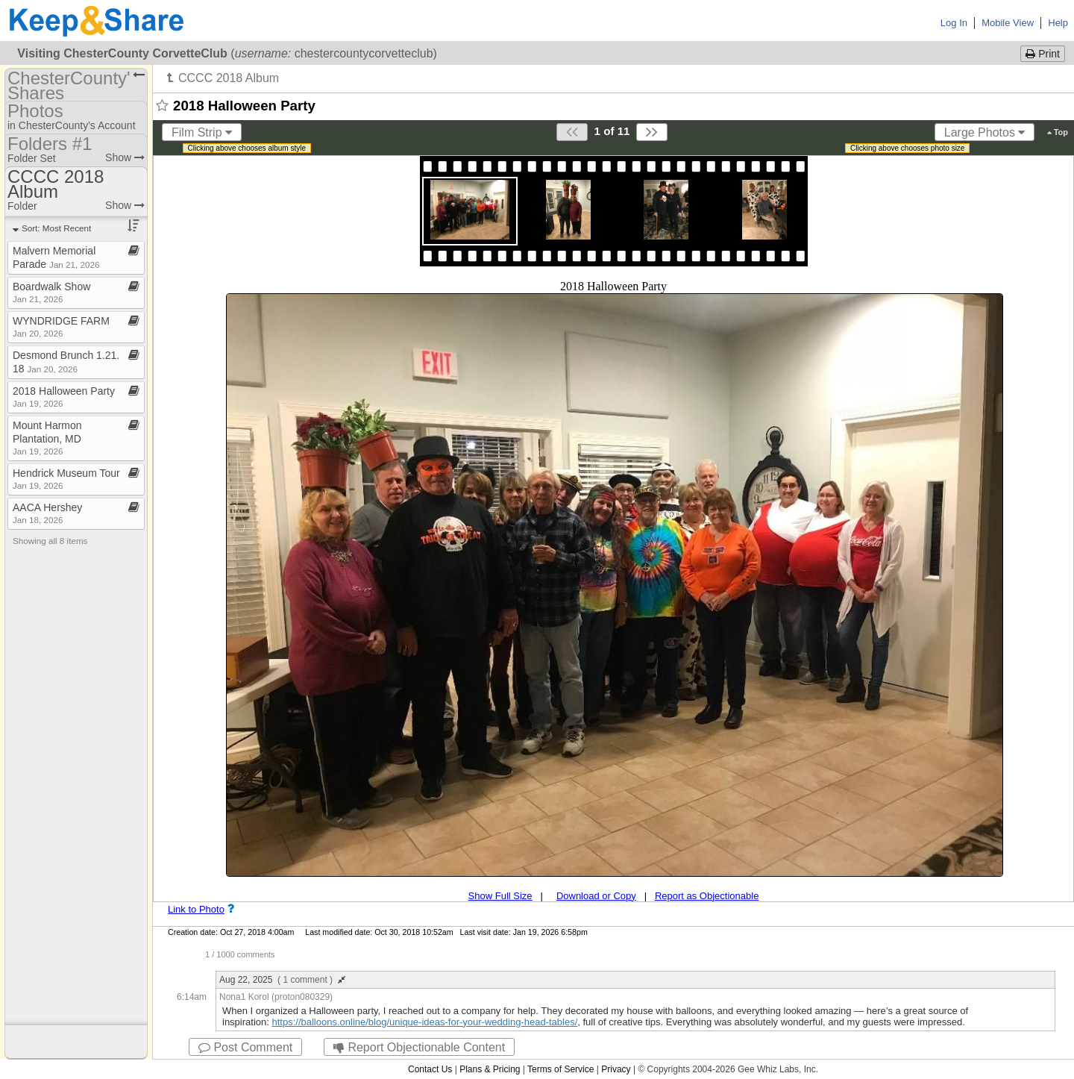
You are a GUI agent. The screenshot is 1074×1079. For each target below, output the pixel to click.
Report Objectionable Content (419, 1047)
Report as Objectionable (707, 895)
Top (1057, 132)
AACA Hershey (47, 513)
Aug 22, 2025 (282, 980)
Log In (953, 22)
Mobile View (1008, 22)
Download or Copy (596, 895)
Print (1043, 54)
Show (125, 157)
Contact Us (430, 1069)
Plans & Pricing (489, 1069)
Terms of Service (560, 1069)
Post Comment (245, 1047)
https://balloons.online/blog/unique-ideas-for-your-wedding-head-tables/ (424, 1022)
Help (1058, 22)
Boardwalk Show (51, 292)
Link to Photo (196, 909)
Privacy (615, 1069)
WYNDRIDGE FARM (61, 326)
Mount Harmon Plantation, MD (47, 437)
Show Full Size (500, 895)
